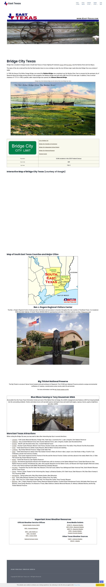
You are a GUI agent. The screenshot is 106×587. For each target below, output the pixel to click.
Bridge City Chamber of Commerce (48, 144)
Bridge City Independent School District (49, 147)
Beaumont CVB (86, 312)
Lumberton (15, 449)
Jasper (14, 451)
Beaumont (14, 481)
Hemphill (14, 461)
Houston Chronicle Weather (75, 533)
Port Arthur (69, 65)
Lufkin (13, 479)
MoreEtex (95, 3)
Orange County (43, 154)
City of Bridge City (43, 140)
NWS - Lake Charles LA (31, 531)
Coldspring (15, 441)
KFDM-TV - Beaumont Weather (75, 525)
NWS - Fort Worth (31, 533)
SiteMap (101, 3)
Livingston (14, 439)
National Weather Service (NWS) (31, 525)
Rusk (13, 477)
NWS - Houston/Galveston (31, 528)
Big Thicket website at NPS (62, 389)
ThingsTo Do (89, 3)
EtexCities (77, 3)
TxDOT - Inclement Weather (75, 539)
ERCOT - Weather (75, 541)
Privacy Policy (77, 585)
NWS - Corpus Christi (31, 535)
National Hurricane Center (31, 539)
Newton (14, 459)
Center (14, 447)
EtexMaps (83, 3)
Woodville (14, 455)
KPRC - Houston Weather (75, 531)
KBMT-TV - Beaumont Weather (75, 529)
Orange (62, 65)
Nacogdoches (15, 475)
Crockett (14, 445)
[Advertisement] (53, 52)
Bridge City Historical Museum (47, 150)
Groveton (14, 443)
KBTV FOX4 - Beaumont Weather (75, 527)
